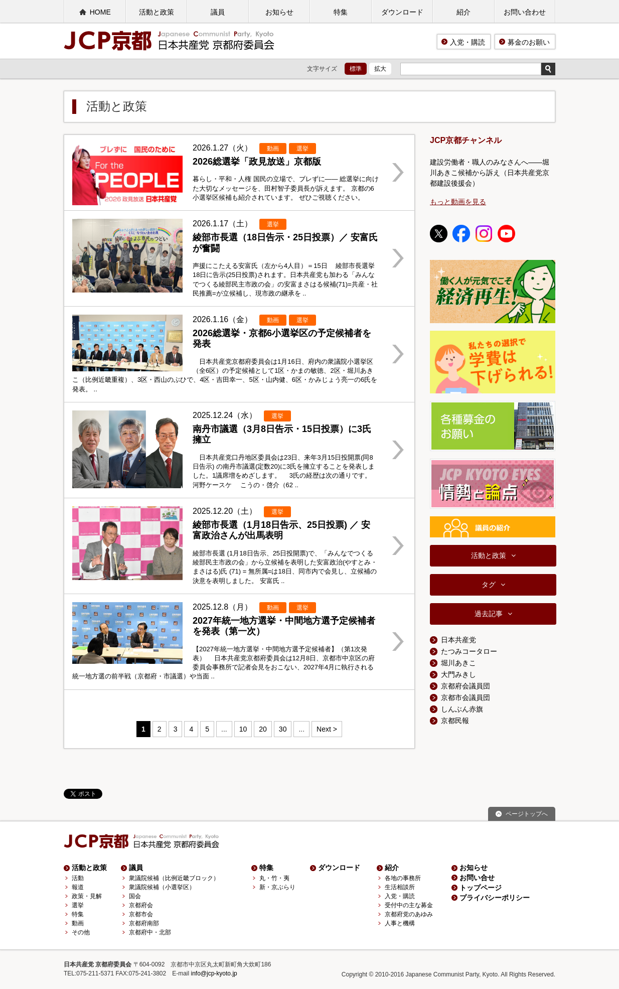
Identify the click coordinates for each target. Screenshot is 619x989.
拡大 (380, 68)
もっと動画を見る (458, 202)
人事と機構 (400, 923)
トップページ (480, 888)
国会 (135, 896)
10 (243, 729)
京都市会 (141, 914)
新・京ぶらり (277, 887)
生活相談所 (400, 887)
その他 (81, 932)
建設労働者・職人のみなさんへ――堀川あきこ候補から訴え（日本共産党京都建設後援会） (489, 172)
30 (283, 729)
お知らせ (279, 12)
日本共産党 (458, 640)
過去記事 (489, 614)
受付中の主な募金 (409, 905)
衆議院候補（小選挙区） (162, 887)
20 (263, 729)
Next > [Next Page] (327, 729)
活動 (78, 878)
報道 (78, 887)
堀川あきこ (458, 663)
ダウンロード (402, 12)
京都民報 (455, 721)
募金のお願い (529, 42)
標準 (356, 68)
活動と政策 (156, 12)
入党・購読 (467, 42)
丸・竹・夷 (274, 878)
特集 (341, 12)
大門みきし (458, 674)
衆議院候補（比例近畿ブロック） (174, 878)
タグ (489, 585)
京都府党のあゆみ (409, 914)
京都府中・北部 (150, 932)
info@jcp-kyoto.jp (214, 973)
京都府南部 (144, 923)
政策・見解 (87, 896)
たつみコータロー (469, 651)
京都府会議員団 (465, 686)
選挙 (78, 905)
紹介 (463, 12)
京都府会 (141, 905)
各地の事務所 (403, 878)
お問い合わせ (525, 12)
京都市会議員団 (465, 697)
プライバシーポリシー (494, 898)
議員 (218, 12)
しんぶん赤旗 (462, 709)
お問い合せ (477, 878)
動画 (78, 923)
